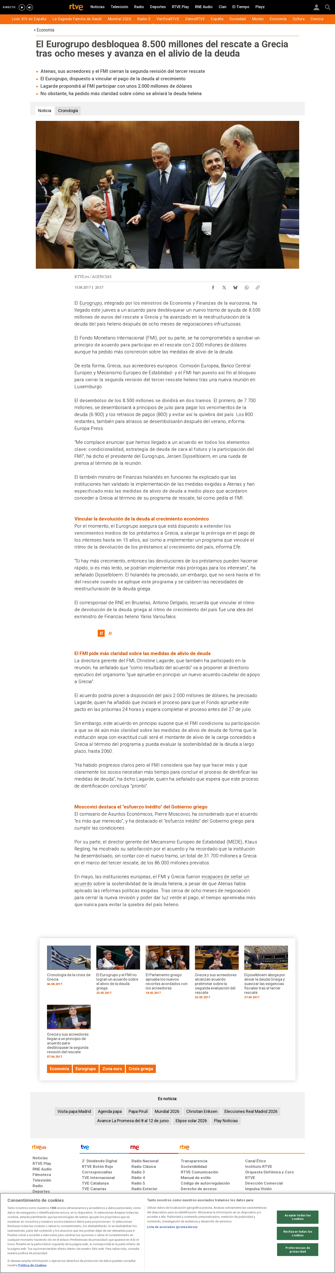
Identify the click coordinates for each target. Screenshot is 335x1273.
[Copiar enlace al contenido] (257, 286)
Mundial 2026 (167, 1111)
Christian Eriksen (202, 1111)
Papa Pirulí (138, 1111)
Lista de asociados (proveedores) (172, 1227)
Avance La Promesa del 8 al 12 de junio (133, 1120)
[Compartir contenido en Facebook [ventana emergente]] (213, 286)
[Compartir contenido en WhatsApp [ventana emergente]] (246, 286)
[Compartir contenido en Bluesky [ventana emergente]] (235, 286)
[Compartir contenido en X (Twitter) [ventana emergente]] (224, 286)
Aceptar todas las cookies (298, 1217)
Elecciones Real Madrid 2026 (251, 1111)
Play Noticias (226, 1120)
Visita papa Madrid (74, 1111)
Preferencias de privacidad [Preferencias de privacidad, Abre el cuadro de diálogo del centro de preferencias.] (297, 1249)
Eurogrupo (91, 303)
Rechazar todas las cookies (297, 1233)
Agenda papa (110, 1111)
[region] (167, 1233)
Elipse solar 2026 (191, 1120)
